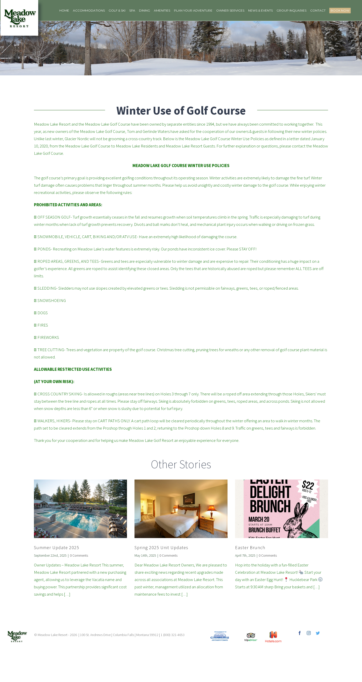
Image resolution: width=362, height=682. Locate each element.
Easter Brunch (250, 547)
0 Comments (79, 555)
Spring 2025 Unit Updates (161, 547)
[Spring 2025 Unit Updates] (181, 509)
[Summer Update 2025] (80, 509)
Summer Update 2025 (56, 547)
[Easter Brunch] (281, 509)
